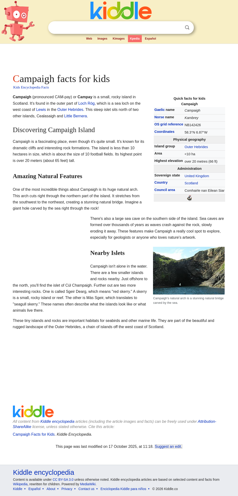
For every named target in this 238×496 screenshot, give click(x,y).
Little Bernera (75, 116)
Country (161, 182)
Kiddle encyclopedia (57, 421)
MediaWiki (88, 484)
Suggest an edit (168, 446)
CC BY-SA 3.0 (63, 479)
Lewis (41, 110)
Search (187, 27)
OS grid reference (168, 124)
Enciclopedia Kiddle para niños (123, 489)
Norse (159, 117)
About (51, 489)
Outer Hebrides (196, 147)
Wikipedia (20, 484)
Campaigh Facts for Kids (34, 434)
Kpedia (135, 38)
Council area (164, 190)
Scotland (191, 183)
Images (102, 38)
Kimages (119, 38)
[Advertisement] (119, 57)
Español (150, 38)
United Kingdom (197, 176)
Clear (177, 28)
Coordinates (164, 132)
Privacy (66, 489)
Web (89, 38)
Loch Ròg (86, 103)
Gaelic (159, 110)
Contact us (87, 489)
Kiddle (17, 489)
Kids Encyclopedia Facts (31, 87)
